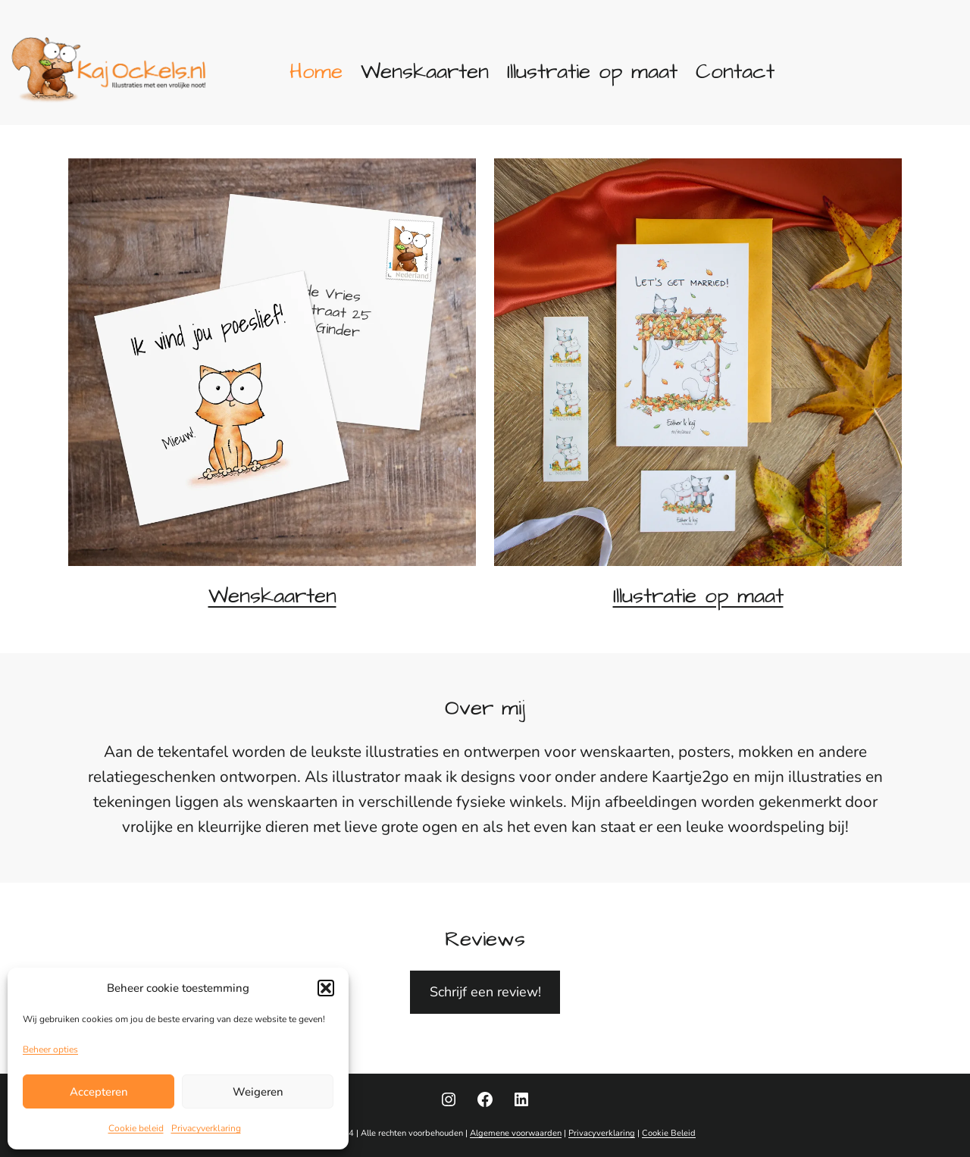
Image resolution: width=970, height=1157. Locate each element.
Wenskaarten (272, 596)
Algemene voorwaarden (516, 1133)
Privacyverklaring (206, 1128)
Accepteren (99, 1091)
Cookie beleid (136, 1128)
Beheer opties (50, 1049)
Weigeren (258, 1091)
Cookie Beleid (669, 1133)
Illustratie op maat (698, 596)
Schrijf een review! (485, 992)
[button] (325, 988)
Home (316, 71)
